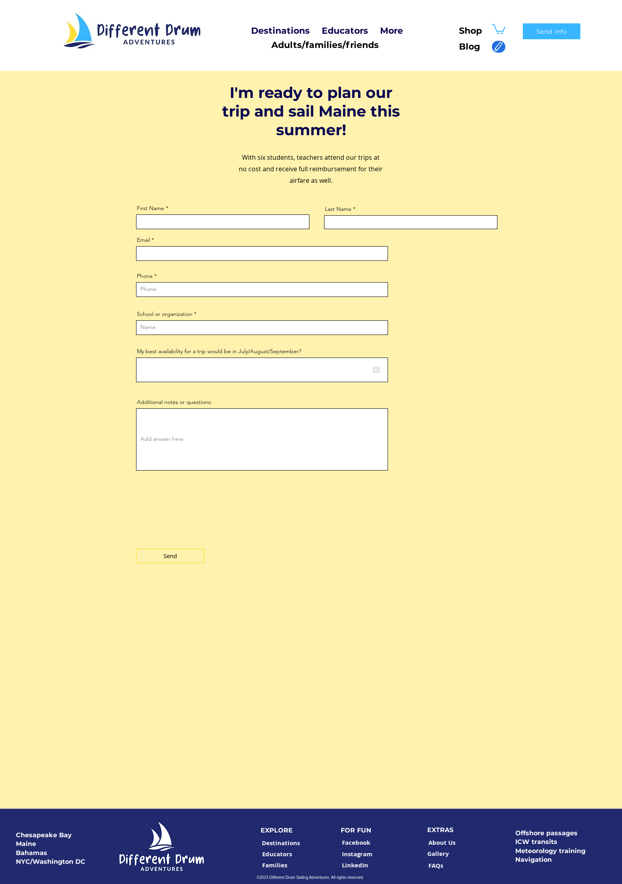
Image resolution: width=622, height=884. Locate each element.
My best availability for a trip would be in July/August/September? (219, 351)
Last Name (338, 209)
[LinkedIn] (355, 865)
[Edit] (498, 47)
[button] (498, 28)
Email (143, 240)
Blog (466, 46)
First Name (150, 208)
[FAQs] (436, 866)
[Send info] (551, 31)
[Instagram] (357, 854)
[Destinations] (281, 843)
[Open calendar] (376, 370)
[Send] (170, 556)
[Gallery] (438, 854)
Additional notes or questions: (174, 402)
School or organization (164, 314)
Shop (470, 30)
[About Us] (442, 843)
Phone (145, 276)
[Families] (274, 865)
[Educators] (277, 854)
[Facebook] (356, 842)
